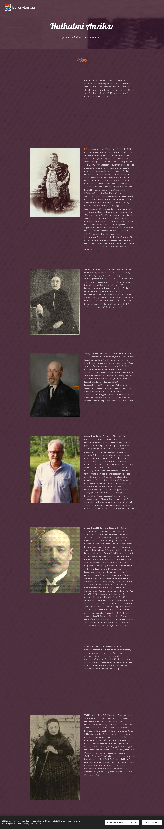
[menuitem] (131, 7)
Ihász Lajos (89, 149)
